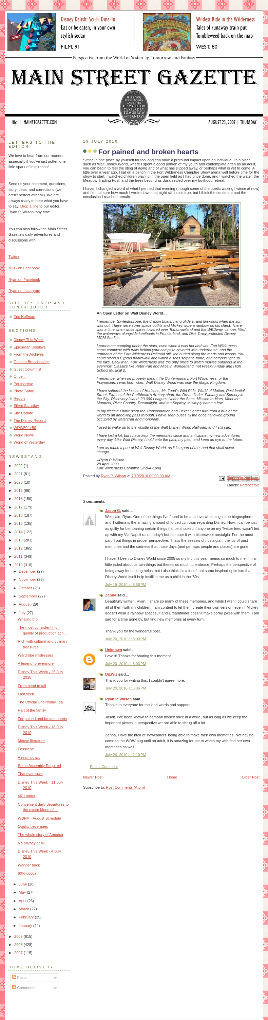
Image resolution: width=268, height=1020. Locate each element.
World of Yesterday (29, 442)
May (23, 892)
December (28, 571)
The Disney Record (30, 420)
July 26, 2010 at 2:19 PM (125, 755)
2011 (19, 556)
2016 (19, 515)
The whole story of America (40, 835)
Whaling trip (28, 619)
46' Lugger (27, 796)
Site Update (23, 413)
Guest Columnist (27, 369)
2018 (19, 499)
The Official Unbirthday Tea (40, 702)
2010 (19, 565)
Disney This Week (29, 340)
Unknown (113, 650)
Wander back (29, 865)
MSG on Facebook (24, 268)
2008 (19, 945)
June (23, 884)
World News (24, 435)
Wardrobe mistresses (35, 655)
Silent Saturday (26, 406)
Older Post (251, 777)
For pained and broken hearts (42, 719)
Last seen (26, 694)
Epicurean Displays (30, 347)
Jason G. (113, 510)
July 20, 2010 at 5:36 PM (125, 688)
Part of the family (32, 710)
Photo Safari (24, 391)
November (28, 579)
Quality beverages (33, 826)
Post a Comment (104, 767)
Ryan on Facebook (24, 280)
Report (19, 398)
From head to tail (32, 686)
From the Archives (29, 354)
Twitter (14, 257)
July (22, 613)
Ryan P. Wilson (118, 699)
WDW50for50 (25, 428)
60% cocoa (27, 873)
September (28, 596)
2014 (19, 532)
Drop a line (29, 206)
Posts (19, 978)
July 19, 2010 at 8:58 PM (125, 585)
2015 (19, 523)
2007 (19, 953)
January (26, 926)
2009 (19, 936)
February (27, 917)
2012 (19, 548)
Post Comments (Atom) (125, 787)
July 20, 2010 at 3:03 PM (125, 639)
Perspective (250, 485)
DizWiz (111, 674)
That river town (30, 774)
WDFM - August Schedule (39, 818)
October (26, 588)
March (24, 909)
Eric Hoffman (24, 317)
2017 (19, 507)
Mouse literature (31, 741)
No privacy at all (31, 843)
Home (172, 777)
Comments (23, 988)
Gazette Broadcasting (32, 362)
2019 (19, 490)
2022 (19, 466)
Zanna (110, 595)
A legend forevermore (36, 663)
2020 (19, 482)
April (23, 901)
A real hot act (29, 757)
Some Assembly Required (39, 766)
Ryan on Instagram (24, 291)
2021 (19, 474)
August (25, 604)
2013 (19, 540)
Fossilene (26, 749)
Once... (20, 376)
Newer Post (92, 777)
